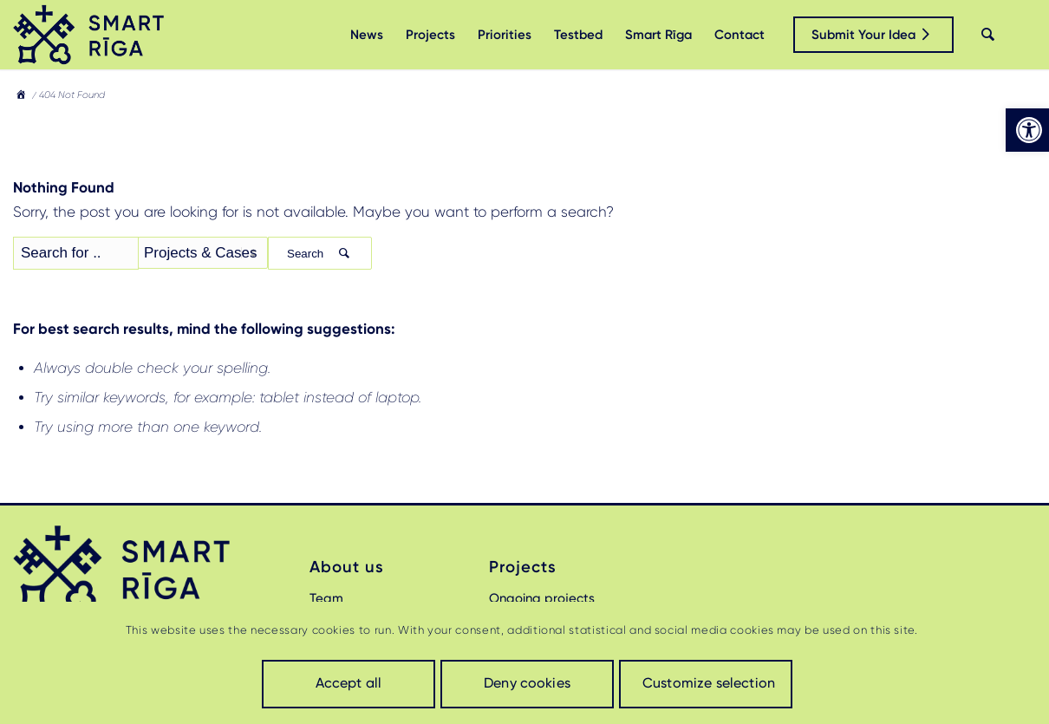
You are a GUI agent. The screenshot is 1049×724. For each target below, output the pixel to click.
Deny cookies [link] (527, 683)
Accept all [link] (349, 683)
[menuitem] (366, 34)
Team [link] (326, 598)
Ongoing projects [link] (542, 598)
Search (320, 253)
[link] (1027, 130)
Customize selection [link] (708, 683)
